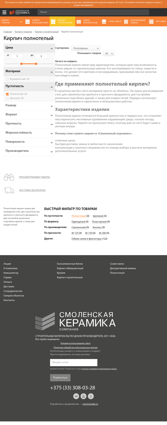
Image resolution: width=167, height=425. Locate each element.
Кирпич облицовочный (70, 272)
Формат (11, 118)
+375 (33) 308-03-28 (163, 12)
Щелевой (17, 102)
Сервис (8, 281)
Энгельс (97, 231)
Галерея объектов (14, 299)
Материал (13, 75)
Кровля (61, 276)
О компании (10, 272)
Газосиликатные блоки (70, 267)
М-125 (75, 236)
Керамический (20, 82)
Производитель (17, 154)
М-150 (89, 236)
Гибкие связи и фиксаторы (87, 242)
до (24, 55)
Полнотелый (18, 97)
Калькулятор (11, 276)
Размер (11, 109)
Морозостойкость (19, 136)
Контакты (9, 304)
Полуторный (99, 225)
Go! (144, 12)
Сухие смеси (117, 267)
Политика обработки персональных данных (76, 351)
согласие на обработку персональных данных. (99, 372)
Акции (7, 267)
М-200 (102, 236)
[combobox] (75, 48)
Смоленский (79, 231)
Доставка (9, 290)
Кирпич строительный (70, 281)
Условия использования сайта (76, 347)
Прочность (14, 127)
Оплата (8, 285)
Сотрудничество (13, 295)
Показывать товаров (138, 48)
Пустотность (15, 90)
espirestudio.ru (90, 408)
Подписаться (60, 381)
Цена (9, 47)
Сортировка (51, 48)
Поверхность (15, 145)
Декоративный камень (123, 272)
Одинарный (79, 225)
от (8, 55)
